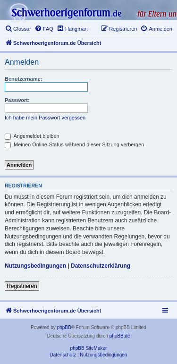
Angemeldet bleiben (32, 136)
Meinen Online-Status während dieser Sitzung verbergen (74, 144)
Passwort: (17, 100)
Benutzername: (23, 79)
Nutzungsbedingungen (35, 265)
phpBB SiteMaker (88, 348)
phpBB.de (120, 336)
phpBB (64, 327)
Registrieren (22, 286)
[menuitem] (18, 28)
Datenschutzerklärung (100, 265)
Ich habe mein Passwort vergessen (45, 117)
